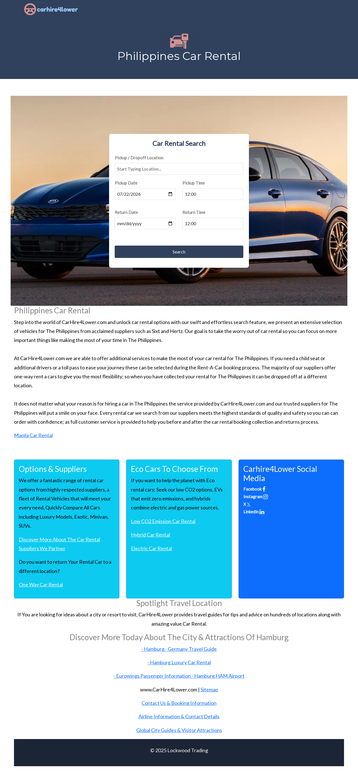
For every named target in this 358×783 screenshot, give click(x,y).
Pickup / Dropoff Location (139, 157)
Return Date (126, 212)
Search (179, 251)
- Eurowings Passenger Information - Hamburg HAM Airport (179, 676)
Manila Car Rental (33, 435)
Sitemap (209, 689)
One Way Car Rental (41, 584)
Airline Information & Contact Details (179, 716)
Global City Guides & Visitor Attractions (179, 730)
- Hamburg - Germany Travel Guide (179, 649)
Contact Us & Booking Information (179, 703)
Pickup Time (193, 182)
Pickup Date (126, 182)
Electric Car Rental (151, 548)
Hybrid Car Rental (150, 535)
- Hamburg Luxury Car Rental (179, 662)
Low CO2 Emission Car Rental (163, 521)
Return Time (193, 212)
